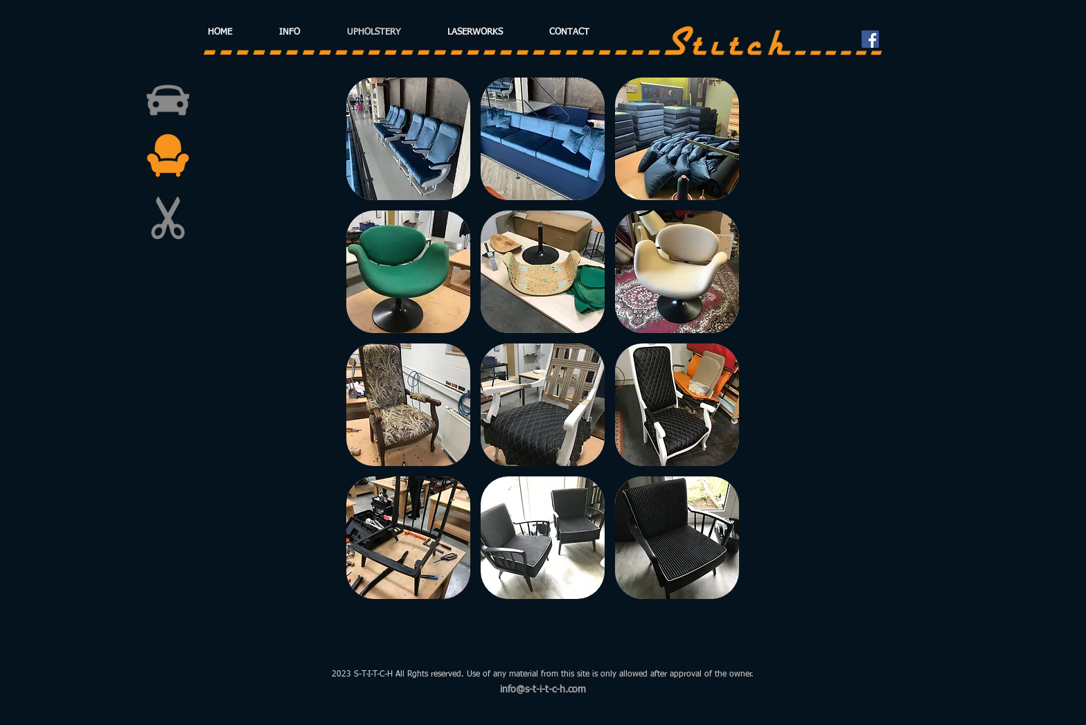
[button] (408, 139)
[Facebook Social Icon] (870, 39)
